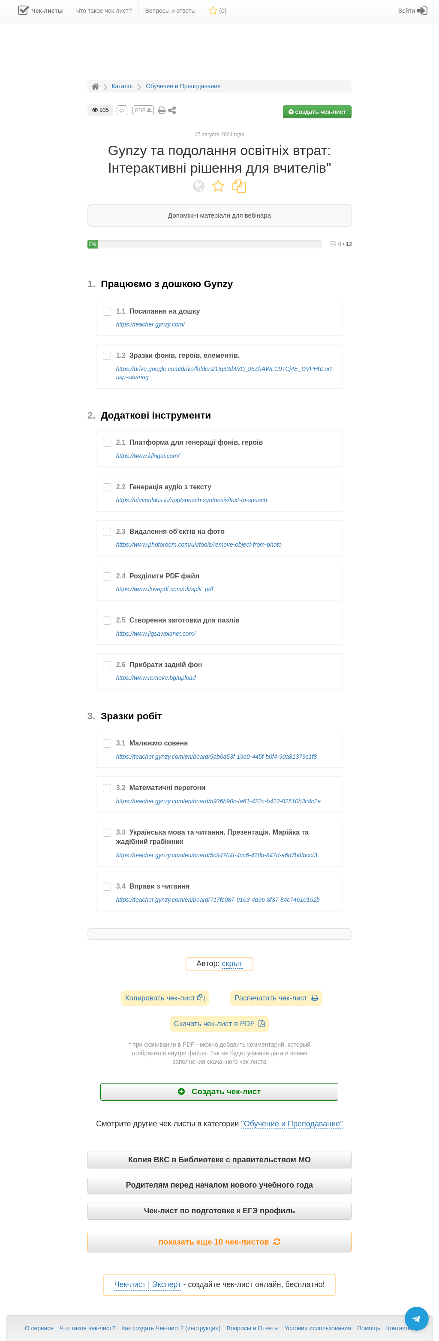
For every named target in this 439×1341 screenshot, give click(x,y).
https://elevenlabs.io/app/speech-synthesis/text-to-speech (191, 500)
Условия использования (318, 1328)
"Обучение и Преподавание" (292, 1123)
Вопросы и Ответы (252, 1328)
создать (317, 111)
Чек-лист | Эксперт (147, 1284)
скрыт (232, 964)
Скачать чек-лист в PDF (219, 1024)
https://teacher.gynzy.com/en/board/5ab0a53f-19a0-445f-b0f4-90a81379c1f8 (216, 756)
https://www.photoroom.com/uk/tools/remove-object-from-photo (199, 544)
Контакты (399, 1328)
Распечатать (276, 998)
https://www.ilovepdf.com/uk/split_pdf (164, 589)
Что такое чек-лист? (87, 1328)
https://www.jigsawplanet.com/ (155, 633)
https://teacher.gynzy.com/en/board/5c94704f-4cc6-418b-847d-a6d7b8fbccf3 (216, 855)
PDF (143, 111)
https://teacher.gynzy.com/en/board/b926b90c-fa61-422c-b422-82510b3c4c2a (218, 801)
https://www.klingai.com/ (148, 455)
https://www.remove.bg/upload (156, 677)
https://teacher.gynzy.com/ (150, 324)
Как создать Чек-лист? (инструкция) (171, 1328)
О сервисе (39, 1328)
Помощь (368, 1328)
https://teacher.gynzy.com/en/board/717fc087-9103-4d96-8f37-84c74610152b (218, 899)
